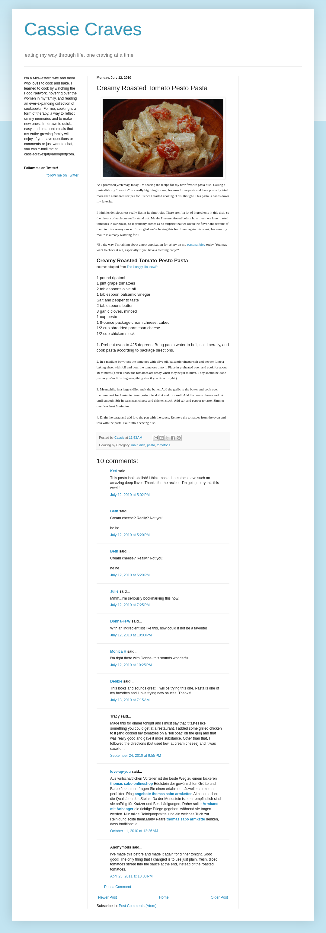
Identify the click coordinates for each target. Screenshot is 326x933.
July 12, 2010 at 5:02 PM (130, 495)
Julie (114, 591)
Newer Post (107, 897)
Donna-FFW (120, 621)
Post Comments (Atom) (137, 906)
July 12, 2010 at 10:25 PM (131, 665)
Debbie (116, 681)
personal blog (196, 244)
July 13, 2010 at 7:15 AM (129, 700)
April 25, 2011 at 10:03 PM (131, 876)
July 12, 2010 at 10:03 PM (131, 635)
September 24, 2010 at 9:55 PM (135, 755)
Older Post (219, 897)
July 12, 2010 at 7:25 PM (130, 605)
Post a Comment (117, 887)
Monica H (118, 651)
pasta (151, 445)
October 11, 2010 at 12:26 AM (134, 831)
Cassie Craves (83, 29)
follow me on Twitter (62, 175)
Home (164, 897)
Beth (114, 511)
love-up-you (120, 771)
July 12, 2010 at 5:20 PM (130, 535)
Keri (113, 471)
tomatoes (163, 445)
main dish (138, 445)
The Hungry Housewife (142, 267)
